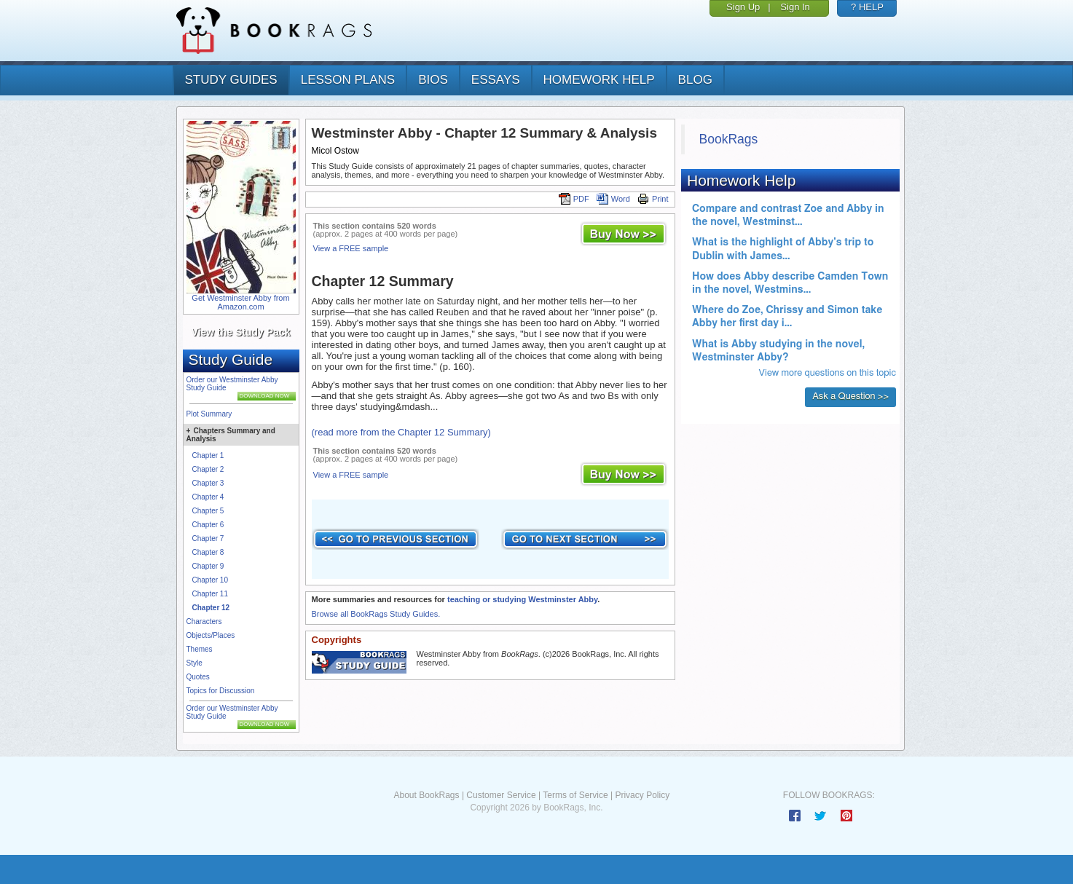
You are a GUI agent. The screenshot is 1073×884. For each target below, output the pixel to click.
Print (653, 198)
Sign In (794, 6)
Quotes (198, 677)
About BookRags (426, 795)
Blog (695, 80)
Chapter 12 (211, 608)
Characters (204, 621)
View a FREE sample (351, 248)
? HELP (867, 6)
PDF (574, 198)
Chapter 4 (208, 497)
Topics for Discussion (220, 691)
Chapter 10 (210, 580)
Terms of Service (575, 795)
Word (613, 198)
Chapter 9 (208, 566)
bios (433, 80)
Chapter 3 (208, 483)
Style (194, 663)
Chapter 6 (208, 525)
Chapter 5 (208, 511)
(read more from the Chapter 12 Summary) (401, 432)
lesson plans (348, 80)
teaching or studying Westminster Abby (522, 599)
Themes (199, 649)
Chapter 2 (208, 469)
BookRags (728, 139)
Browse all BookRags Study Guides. (376, 613)
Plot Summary (209, 414)
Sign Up (743, 6)
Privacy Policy (642, 795)
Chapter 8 (208, 552)
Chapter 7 (208, 538)
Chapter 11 (210, 594)
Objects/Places (210, 635)
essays (495, 80)
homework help (599, 80)
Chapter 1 (208, 455)
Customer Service (500, 795)
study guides (231, 80)
